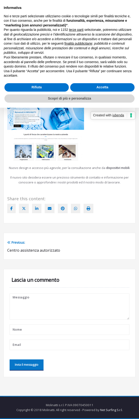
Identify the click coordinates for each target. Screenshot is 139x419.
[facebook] (11, 208)
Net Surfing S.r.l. (111, 410)
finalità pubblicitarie (78, 43)
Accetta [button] (102, 87)
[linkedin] (36, 208)
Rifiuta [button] (37, 87)
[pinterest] (63, 208)
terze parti (76, 30)
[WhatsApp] (75, 208)
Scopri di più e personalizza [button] (69, 98)
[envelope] (50, 208)
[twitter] (24, 208)
